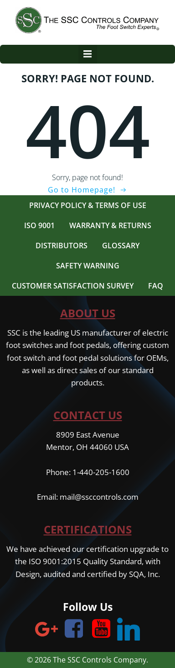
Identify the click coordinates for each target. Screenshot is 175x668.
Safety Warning (87, 266)
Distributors (62, 245)
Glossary (120, 245)
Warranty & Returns (110, 225)
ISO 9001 (39, 225)
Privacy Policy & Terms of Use (87, 205)
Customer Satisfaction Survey (73, 286)
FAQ (155, 286)
